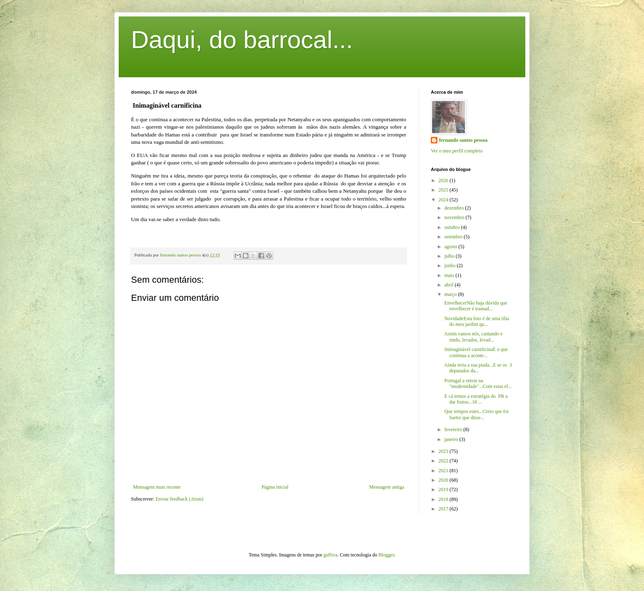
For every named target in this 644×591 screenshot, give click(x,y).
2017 (444, 509)
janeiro (451, 439)
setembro (454, 237)
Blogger (386, 555)
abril (449, 285)
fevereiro (453, 429)
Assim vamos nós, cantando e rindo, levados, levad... (473, 336)
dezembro (454, 208)
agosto (451, 246)
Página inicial (275, 487)
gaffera (331, 555)
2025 (444, 190)
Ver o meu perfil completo (457, 151)
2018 (444, 499)
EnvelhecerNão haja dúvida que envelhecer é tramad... (475, 306)
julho (450, 256)
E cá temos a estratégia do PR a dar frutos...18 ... (475, 399)
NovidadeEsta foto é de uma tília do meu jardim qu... (476, 321)
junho (450, 265)
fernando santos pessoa (463, 140)
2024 (444, 200)
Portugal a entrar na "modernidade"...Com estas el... (477, 383)
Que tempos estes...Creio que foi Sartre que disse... (475, 414)
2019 (444, 489)
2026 (444, 180)
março (451, 294)
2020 (444, 480)
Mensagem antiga (386, 487)
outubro (452, 227)
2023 (444, 451)
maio (449, 275)
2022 (444, 461)
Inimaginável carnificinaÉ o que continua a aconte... (475, 352)
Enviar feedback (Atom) (180, 499)
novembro (455, 217)
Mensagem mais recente (157, 487)
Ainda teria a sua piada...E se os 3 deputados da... (477, 368)
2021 (444, 470)
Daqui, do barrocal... (242, 39)
